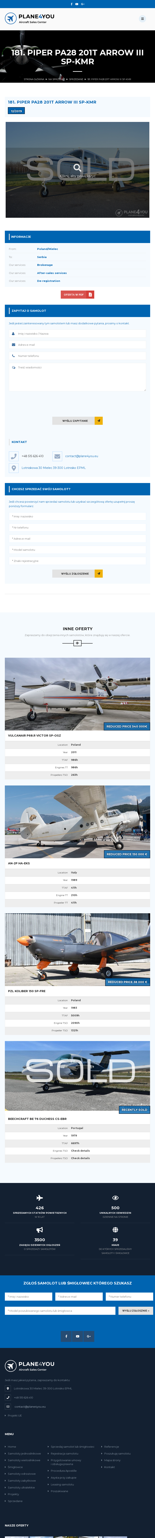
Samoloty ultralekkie (20, 1487)
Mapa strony (110, 1460)
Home (10, 1446)
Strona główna (34, 79)
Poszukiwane (58, 1491)
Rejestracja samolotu (63, 1453)
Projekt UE (13, 1415)
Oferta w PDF (74, 294)
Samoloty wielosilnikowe (22, 1460)
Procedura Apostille (62, 1470)
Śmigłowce (14, 1467)
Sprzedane (76, 79)
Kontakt (108, 1467)
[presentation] (77, 403)
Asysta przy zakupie (62, 1477)
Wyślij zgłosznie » (135, 1310)
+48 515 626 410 (33, 456)
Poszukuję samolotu (116, 1453)
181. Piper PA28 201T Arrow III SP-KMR (109, 79)
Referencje (110, 1446)
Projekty (12, 1494)
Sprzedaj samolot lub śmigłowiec (71, 1446)
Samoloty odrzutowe (20, 1473)
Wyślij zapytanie (75, 420)
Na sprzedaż (56, 79)
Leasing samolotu (61, 1484)
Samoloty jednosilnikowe (23, 1453)
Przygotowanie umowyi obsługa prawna (64, 1462)
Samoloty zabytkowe (20, 1480)
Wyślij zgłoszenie (75, 573)
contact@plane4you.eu (30, 1406)
